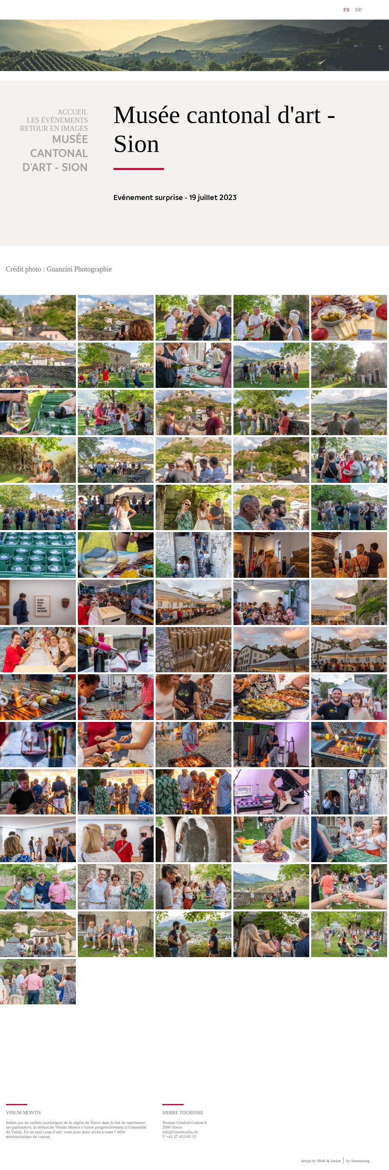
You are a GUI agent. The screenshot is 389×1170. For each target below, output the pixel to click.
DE (358, 10)
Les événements (57, 120)
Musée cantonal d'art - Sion (55, 154)
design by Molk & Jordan (321, 1161)
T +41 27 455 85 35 (179, 1136)
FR (346, 10)
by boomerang (357, 1161)
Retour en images (54, 128)
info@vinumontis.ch (180, 1131)
